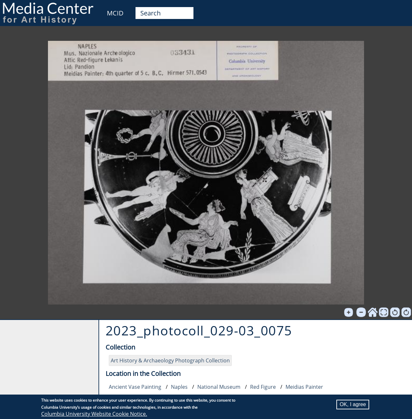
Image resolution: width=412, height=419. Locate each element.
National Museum (218, 386)
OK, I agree (353, 404)
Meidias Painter (304, 386)
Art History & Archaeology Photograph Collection (170, 360)
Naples (179, 386)
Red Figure (263, 386)
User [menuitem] (400, 9)
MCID (115, 13)
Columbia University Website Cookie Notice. (94, 413)
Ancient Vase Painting (135, 386)
